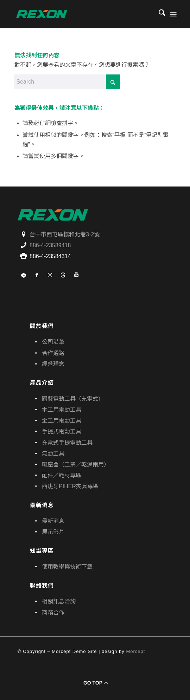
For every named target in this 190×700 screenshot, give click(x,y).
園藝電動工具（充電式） (73, 399)
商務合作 (53, 613)
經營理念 (53, 364)
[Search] (158, 14)
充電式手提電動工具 (67, 443)
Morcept (135, 651)
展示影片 (53, 532)
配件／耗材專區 (61, 475)
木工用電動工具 (61, 410)
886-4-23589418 (50, 245)
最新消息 (53, 521)
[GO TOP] (95, 683)
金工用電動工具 (61, 421)
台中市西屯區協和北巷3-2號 (65, 234)
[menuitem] (158, 14)
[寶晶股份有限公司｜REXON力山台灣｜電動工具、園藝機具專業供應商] (79, 14)
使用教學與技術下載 (67, 567)
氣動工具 (53, 454)
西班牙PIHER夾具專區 (70, 486)
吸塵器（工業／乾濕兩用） (75, 464)
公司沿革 (53, 342)
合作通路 (53, 353)
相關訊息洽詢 (59, 601)
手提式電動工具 (61, 431)
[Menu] (173, 14)
